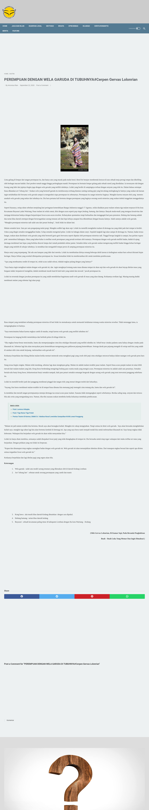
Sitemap (64, 799)
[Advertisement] (51, 50)
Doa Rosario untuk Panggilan (121, 250)
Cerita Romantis (103, 22)
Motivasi (51, 22)
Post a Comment (42, 88)
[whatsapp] (87, 655)
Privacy (93, 799)
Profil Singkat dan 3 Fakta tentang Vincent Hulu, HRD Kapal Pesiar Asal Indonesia (124, 242)
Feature (17, 27)
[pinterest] (63, 655)
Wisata (63, 22)
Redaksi (56, 799)
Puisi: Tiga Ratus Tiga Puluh (23, 468)
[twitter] (39, 655)
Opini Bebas (75, 22)
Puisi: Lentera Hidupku (21, 465)
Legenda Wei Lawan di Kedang (122, 261)
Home (6, 22)
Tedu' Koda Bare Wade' (118, 256)
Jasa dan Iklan (19, 22)
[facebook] (16, 655)
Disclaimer (84, 799)
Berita (7, 27)
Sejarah (87, 22)
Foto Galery (74, 799)
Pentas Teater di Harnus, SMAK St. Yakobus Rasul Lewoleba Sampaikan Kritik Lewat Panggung (48, 472)
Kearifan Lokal (36, 22)
